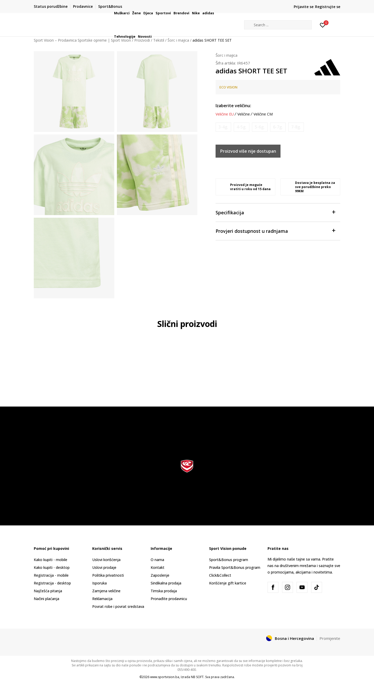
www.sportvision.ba (164, 677)
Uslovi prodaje (104, 567)
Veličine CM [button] (263, 114)
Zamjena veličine (106, 590)
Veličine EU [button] (225, 114)
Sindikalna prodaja (166, 583)
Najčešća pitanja (48, 590)
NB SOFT (197, 677)
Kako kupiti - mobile (50, 559)
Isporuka (99, 583)
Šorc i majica (226, 55)
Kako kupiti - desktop (52, 567)
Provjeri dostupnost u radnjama (275, 230)
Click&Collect (220, 575)
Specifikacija (275, 212)
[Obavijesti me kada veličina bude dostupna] (223, 127)
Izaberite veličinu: (233, 105)
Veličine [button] (243, 114)
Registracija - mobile (51, 575)
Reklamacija (102, 598)
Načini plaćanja (46, 598)
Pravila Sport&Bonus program (234, 567)
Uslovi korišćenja (106, 559)
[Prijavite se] (322, 25)
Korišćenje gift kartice (227, 583)
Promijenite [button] (329, 638)
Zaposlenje (160, 575)
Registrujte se (327, 6)
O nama (157, 559)
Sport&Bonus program (228, 559)
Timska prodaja (164, 590)
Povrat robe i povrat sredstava (118, 606)
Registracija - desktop (52, 583)
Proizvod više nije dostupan (248, 151)
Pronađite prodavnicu (169, 598)
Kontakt (157, 567)
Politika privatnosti (108, 575)
